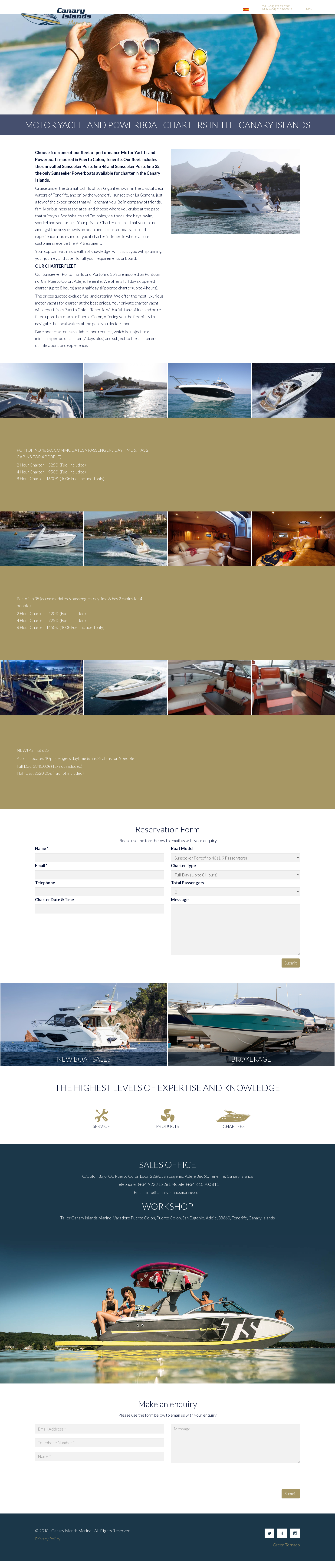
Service (101, 1126)
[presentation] (206, 1477)
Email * (41, 865)
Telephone (45, 882)
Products (167, 1126)
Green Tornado (286, 1544)
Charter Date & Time (54, 899)
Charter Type (183, 865)
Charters (234, 1126)
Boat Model (182, 848)
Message (180, 899)
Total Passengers (187, 882)
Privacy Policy (47, 1538)
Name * (41, 848)
